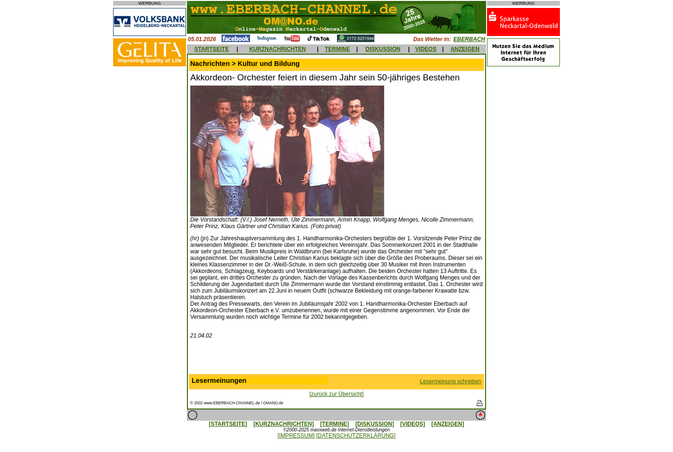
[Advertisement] (336, 358)
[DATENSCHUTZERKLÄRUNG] (355, 435)
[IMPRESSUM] (296, 435)
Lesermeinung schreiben (450, 381)
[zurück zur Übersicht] (336, 394)
